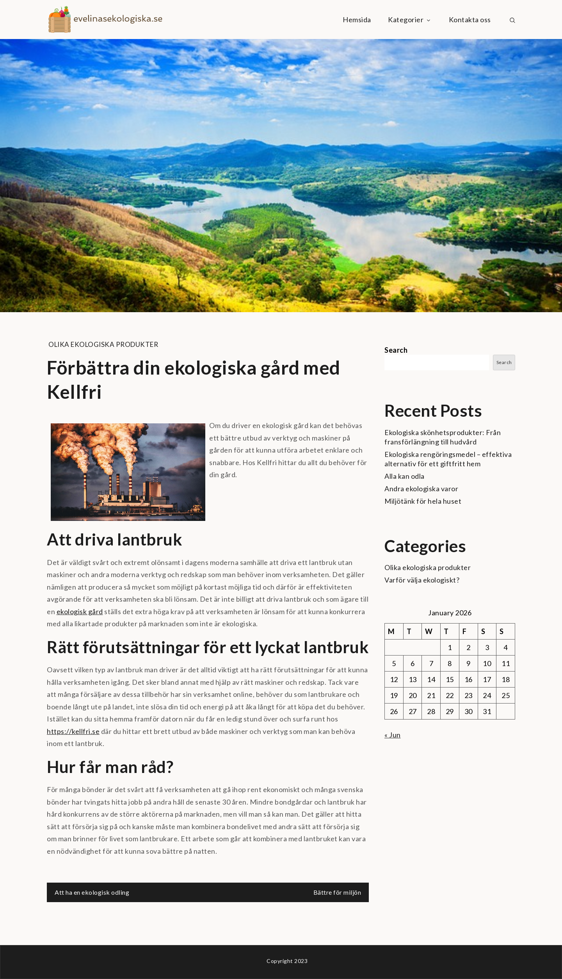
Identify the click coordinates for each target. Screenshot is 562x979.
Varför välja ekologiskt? (421, 580)
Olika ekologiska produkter (103, 344)
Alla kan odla (404, 476)
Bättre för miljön (337, 892)
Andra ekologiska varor (421, 488)
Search (395, 350)
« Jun (392, 734)
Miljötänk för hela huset (422, 501)
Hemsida (357, 19)
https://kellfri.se (73, 731)
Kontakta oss (470, 19)
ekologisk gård (80, 611)
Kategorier (410, 19)
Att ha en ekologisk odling (92, 892)
